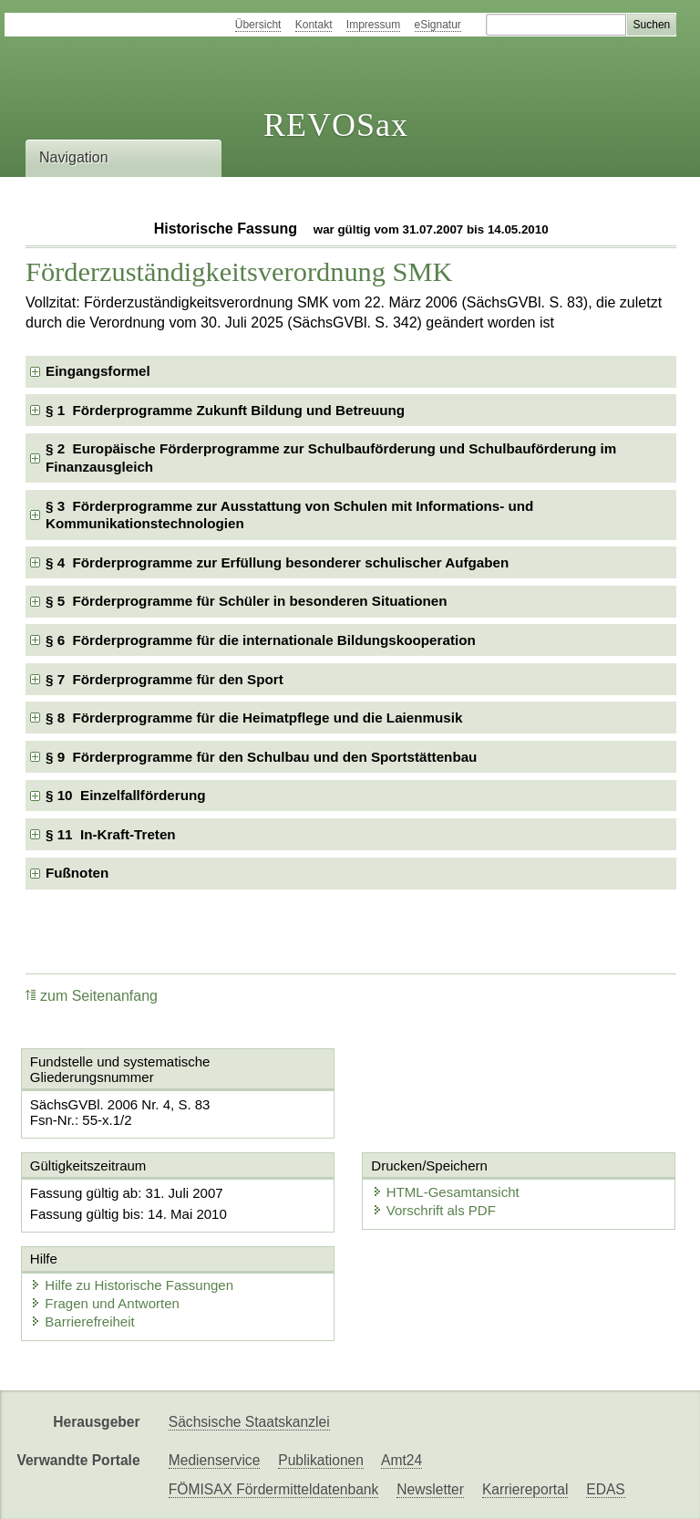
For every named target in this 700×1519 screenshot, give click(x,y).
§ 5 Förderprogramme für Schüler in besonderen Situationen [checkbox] (247, 601)
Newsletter (430, 1489)
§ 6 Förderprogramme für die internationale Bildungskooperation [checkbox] (261, 640)
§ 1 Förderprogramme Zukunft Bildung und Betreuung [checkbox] (225, 410)
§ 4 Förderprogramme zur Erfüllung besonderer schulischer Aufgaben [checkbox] (277, 562)
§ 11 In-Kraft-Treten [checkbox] (111, 834)
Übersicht (258, 24)
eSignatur (438, 24)
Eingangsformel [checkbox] (98, 371)
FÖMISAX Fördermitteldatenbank (274, 1489)
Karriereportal (525, 1489)
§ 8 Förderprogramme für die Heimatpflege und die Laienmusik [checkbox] (254, 717)
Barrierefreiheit (82, 1321)
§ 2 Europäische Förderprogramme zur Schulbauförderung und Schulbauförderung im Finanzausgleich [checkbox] (331, 457)
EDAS (605, 1489)
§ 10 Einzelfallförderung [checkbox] (126, 795)
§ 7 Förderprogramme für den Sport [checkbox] (164, 679)
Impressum (373, 24)
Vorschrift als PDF (434, 1210)
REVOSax (335, 125)
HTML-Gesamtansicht (446, 1192)
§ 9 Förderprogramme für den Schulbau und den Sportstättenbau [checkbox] (261, 757)
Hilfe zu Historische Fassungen (131, 1285)
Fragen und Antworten (105, 1303)
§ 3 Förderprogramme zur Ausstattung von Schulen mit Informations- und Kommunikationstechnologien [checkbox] (289, 515)
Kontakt (314, 24)
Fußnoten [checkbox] (77, 872)
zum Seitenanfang (92, 996)
